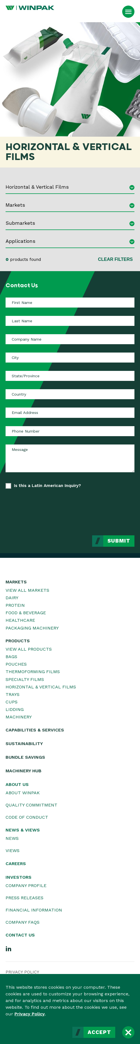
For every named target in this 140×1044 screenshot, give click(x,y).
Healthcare (20, 620)
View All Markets (27, 590)
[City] (70, 358)
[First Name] (70, 303)
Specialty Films (25, 679)
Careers (16, 863)
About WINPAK (23, 792)
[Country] (70, 394)
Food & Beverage (26, 612)
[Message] (70, 458)
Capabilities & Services (35, 730)
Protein (15, 605)
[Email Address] (70, 413)
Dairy (12, 597)
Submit (118, 541)
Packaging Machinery (32, 628)
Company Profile (26, 885)
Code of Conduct (27, 817)
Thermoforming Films (33, 671)
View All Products (29, 649)
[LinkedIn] (9, 948)
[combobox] (70, 187)
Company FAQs (23, 922)
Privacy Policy (29, 1013)
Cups (12, 702)
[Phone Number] (70, 431)
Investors (18, 877)
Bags (11, 656)
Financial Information (34, 910)
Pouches (16, 664)
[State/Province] (70, 376)
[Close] (128, 1032)
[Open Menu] (128, 12)
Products (18, 640)
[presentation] (92, 508)
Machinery (19, 717)
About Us (17, 784)
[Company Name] (70, 339)
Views (12, 850)
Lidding (15, 709)
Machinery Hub (23, 770)
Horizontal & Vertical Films (41, 687)
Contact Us (20, 935)
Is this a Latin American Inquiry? (47, 485)
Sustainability (24, 743)
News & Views (23, 830)
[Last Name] (70, 321)
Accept (99, 1032)
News (12, 838)
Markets (16, 582)
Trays (12, 694)
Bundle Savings (25, 757)
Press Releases (24, 897)
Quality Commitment (31, 805)
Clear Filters (115, 259)
